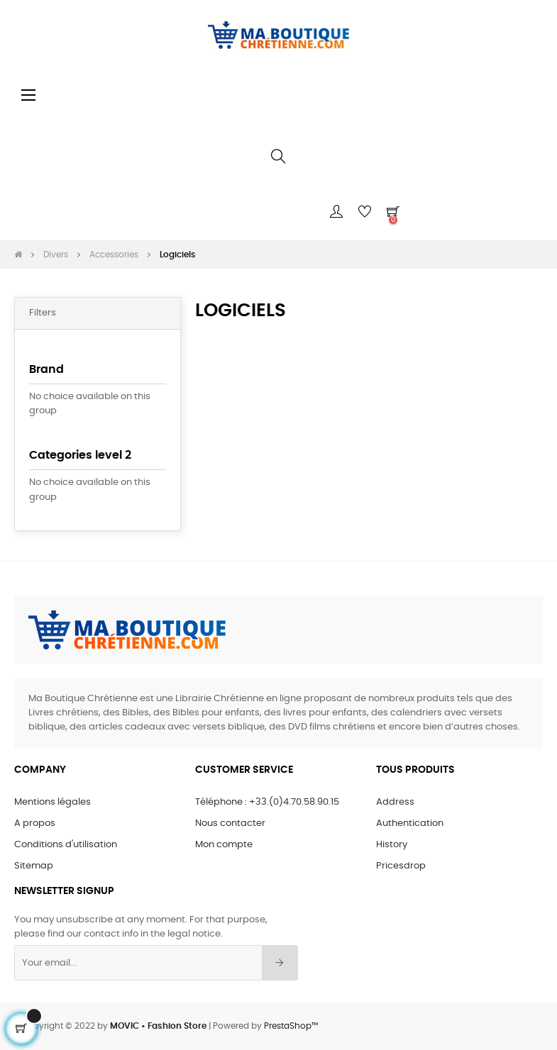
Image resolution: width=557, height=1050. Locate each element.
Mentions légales (52, 802)
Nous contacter (230, 823)
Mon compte (224, 844)
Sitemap (33, 866)
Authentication (409, 823)
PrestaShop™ (291, 1026)
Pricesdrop (401, 866)
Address (395, 802)
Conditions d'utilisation (65, 844)
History (391, 844)
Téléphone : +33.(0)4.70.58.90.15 (267, 802)
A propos (34, 823)
